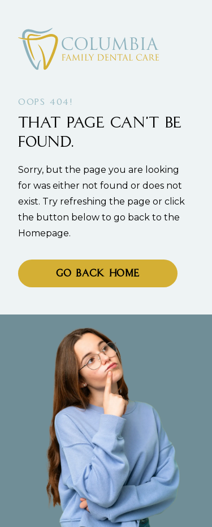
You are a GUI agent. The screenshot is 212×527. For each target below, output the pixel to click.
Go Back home (98, 274)
